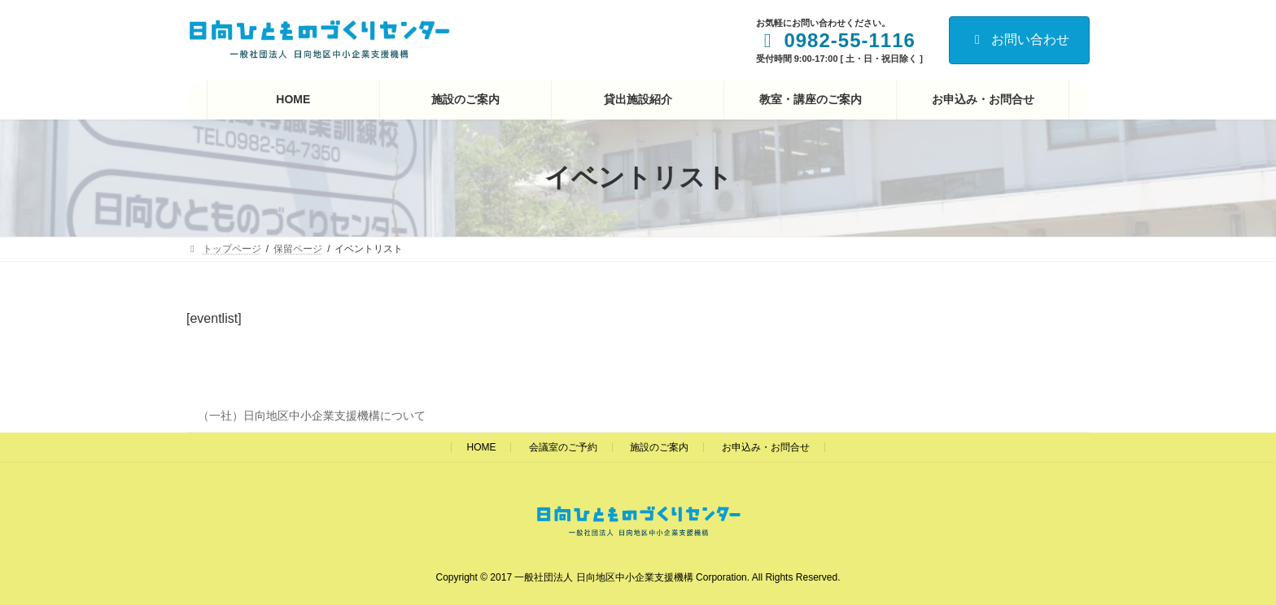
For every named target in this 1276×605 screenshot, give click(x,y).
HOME (481, 447)
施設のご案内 (659, 447)
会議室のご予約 (563, 447)
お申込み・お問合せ (766, 447)
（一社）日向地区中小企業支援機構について (312, 415)
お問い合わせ (1019, 39)
